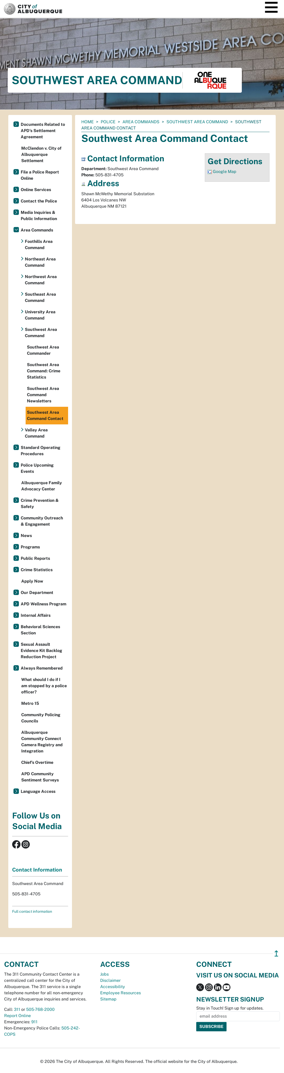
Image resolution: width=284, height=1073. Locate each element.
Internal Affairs (35, 615)
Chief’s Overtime (37, 762)
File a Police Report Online (40, 175)
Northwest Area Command (41, 279)
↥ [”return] (276, 953)
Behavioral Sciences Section (40, 629)
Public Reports (35, 558)
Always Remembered (42, 668)
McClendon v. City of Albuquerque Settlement (41, 154)
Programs (30, 547)
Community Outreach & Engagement (42, 521)
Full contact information (32, 911)
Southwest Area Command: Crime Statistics (43, 371)
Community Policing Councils (40, 717)
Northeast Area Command (40, 262)
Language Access (38, 791)
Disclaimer (110, 980)
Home (87, 121)
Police (108, 121)
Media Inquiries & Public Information (39, 215)
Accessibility (112, 986)
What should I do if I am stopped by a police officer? (44, 685)
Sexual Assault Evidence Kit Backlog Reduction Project (41, 650)
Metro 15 (30, 703)
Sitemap (108, 999)
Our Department (37, 592)
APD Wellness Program (43, 603)
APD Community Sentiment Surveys (40, 776)
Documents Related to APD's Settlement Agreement (43, 130)
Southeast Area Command (40, 297)
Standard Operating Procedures (40, 450)
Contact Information (37, 870)
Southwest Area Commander (43, 350)
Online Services (36, 189)
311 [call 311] (17, 1009)
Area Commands (140, 121)
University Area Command (40, 315)
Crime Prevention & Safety (40, 503)
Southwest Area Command (197, 121)
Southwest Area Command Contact (45, 415)
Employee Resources (120, 992)
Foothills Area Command (39, 244)
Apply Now (32, 581)
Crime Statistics (37, 569)
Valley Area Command (36, 433)
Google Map (224, 171)
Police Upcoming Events (37, 468)
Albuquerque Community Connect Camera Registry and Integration (42, 741)
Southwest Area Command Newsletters (43, 394)
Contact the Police (39, 201)
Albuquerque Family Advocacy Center (41, 485)
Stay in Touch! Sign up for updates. (230, 1008)
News (26, 535)
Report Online (17, 1015)
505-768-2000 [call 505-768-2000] (40, 1009)
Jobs (104, 974)
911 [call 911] (34, 1021)
